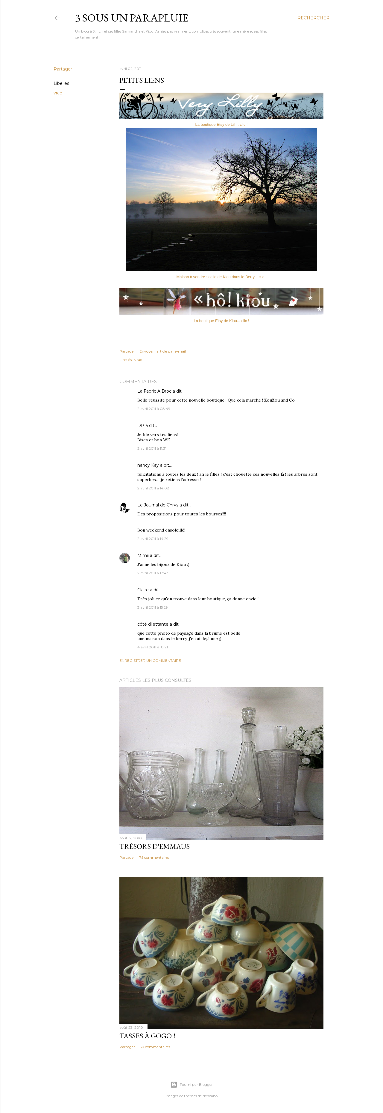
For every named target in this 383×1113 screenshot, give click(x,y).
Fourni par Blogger (191, 1084)
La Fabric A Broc (154, 391)
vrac (58, 93)
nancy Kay (148, 465)
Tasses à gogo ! (147, 1035)
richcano (210, 1096)
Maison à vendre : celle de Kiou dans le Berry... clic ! (221, 277)
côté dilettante (152, 624)
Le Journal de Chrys (157, 505)
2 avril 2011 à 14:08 (153, 488)
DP (140, 425)
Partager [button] (63, 69)
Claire (143, 590)
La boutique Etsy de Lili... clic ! (221, 124)
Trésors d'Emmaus (154, 846)
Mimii (143, 555)
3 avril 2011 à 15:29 (152, 607)
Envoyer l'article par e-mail (162, 351)
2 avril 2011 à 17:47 (152, 573)
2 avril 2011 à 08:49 (153, 408)
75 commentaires (154, 857)
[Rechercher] (313, 18)
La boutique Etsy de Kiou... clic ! (221, 321)
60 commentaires (154, 1047)
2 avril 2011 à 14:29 (152, 538)
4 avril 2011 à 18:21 (152, 647)
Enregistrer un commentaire (150, 660)
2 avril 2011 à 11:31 (151, 448)
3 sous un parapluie (131, 18)
